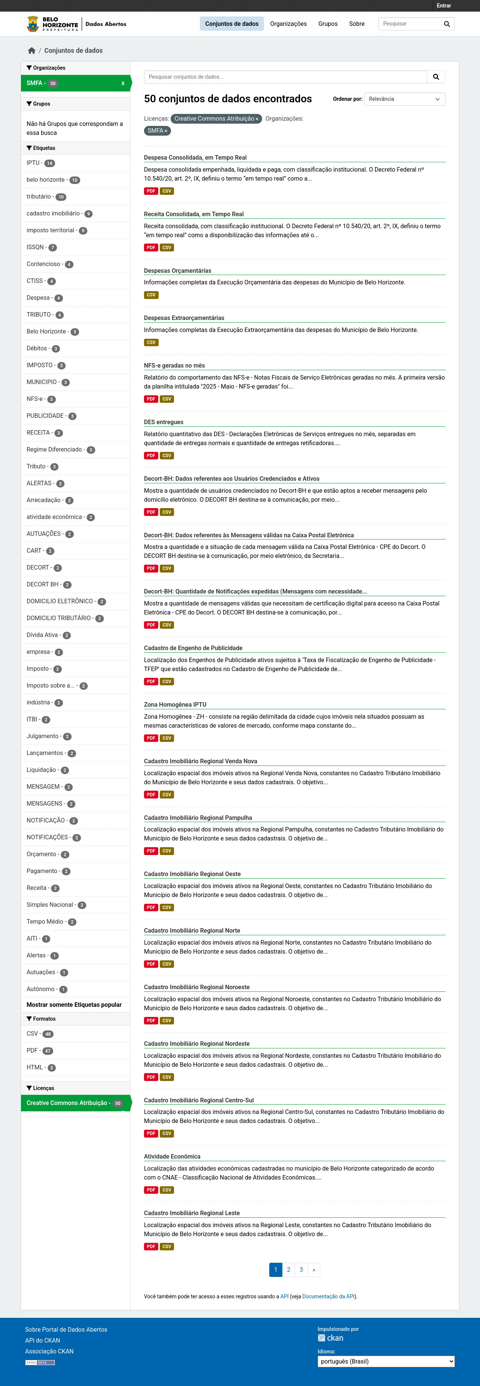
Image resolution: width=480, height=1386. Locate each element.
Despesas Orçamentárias (178, 270)
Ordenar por (347, 99)
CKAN (330, 1338)
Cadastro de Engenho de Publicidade (193, 648)
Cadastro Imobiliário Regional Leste (192, 1213)
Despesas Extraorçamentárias (184, 317)
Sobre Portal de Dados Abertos (66, 1329)
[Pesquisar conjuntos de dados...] (416, 23)
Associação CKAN (49, 1351)
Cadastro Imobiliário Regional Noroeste (197, 987)
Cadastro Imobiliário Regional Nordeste (197, 1043)
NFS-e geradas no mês (174, 365)
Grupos (328, 23)
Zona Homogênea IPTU (175, 704)
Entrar (444, 6)
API (284, 1296)
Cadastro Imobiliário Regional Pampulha (198, 817)
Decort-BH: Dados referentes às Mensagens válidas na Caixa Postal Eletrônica (249, 535)
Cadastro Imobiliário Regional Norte (192, 930)
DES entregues (163, 422)
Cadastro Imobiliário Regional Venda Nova (200, 761)
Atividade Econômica (172, 1156)
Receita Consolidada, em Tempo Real (194, 214)
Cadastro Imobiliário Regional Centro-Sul (199, 1100)
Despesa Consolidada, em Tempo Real (195, 157)
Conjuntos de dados (231, 23)
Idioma (326, 1352)
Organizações (288, 23)
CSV (166, 191)
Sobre (356, 23)
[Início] (32, 50)
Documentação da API (328, 1296)
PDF (151, 191)
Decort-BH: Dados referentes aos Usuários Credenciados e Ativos (232, 478)
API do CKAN (42, 1340)
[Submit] (447, 23)
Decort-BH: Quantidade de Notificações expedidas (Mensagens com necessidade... (255, 591)
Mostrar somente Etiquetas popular (74, 1004)
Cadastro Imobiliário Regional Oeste (192, 874)
